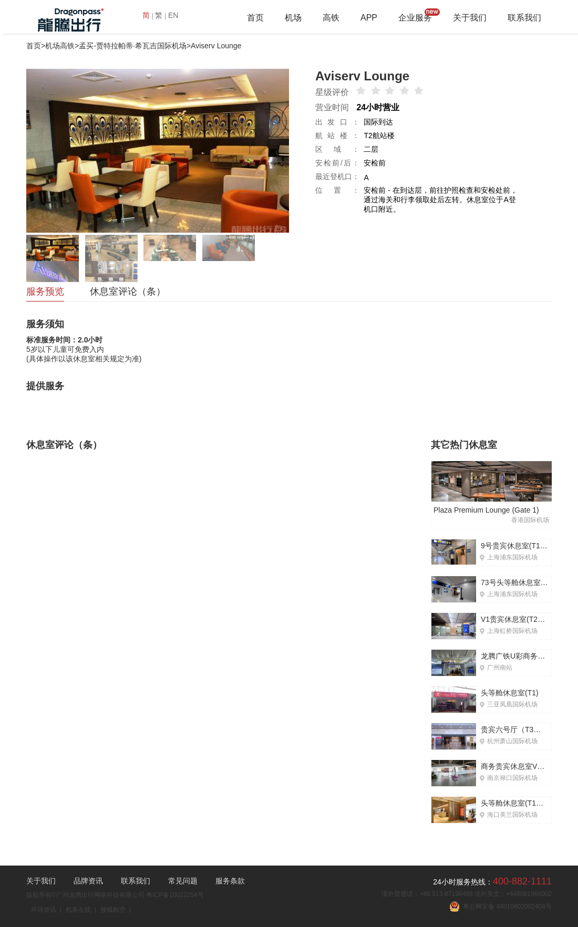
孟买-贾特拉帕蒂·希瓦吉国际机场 (133, 45)
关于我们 (470, 17)
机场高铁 (60, 45)
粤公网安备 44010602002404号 (500, 906)
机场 (293, 17)
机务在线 (78, 909)
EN (173, 15)
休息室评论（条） (128, 291)
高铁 (331, 17)
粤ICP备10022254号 (174, 895)
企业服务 (415, 17)
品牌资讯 (88, 881)
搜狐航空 (113, 909)
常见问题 (183, 881)
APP (368, 17)
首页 (255, 17)
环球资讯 (43, 909)
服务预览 (45, 291)
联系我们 (524, 17)
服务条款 (230, 881)
